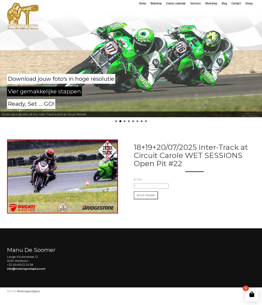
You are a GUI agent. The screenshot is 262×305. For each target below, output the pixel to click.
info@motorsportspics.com (26, 269)
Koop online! (146, 195)
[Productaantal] (151, 186)
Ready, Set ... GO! (31, 103)
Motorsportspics (28, 291)
